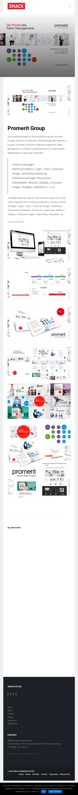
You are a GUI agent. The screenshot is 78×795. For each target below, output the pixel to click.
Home (10, 707)
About (10, 710)
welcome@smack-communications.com (23, 753)
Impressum (12, 720)
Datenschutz (12, 723)
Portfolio (11, 714)
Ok (44, 792)
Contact (10, 717)
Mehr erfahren (55, 792)
